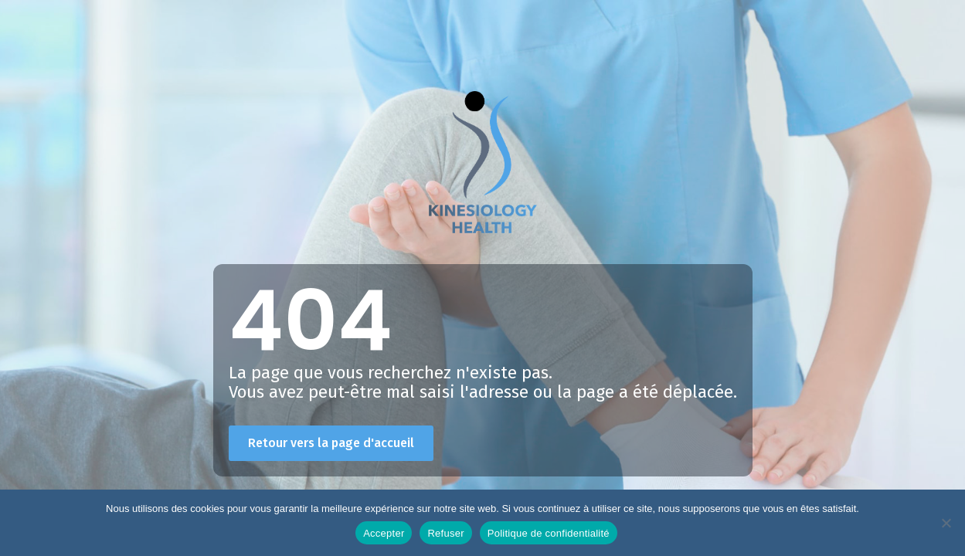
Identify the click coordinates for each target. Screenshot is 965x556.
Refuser (445, 533)
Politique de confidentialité (549, 533)
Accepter (383, 533)
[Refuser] (945, 523)
